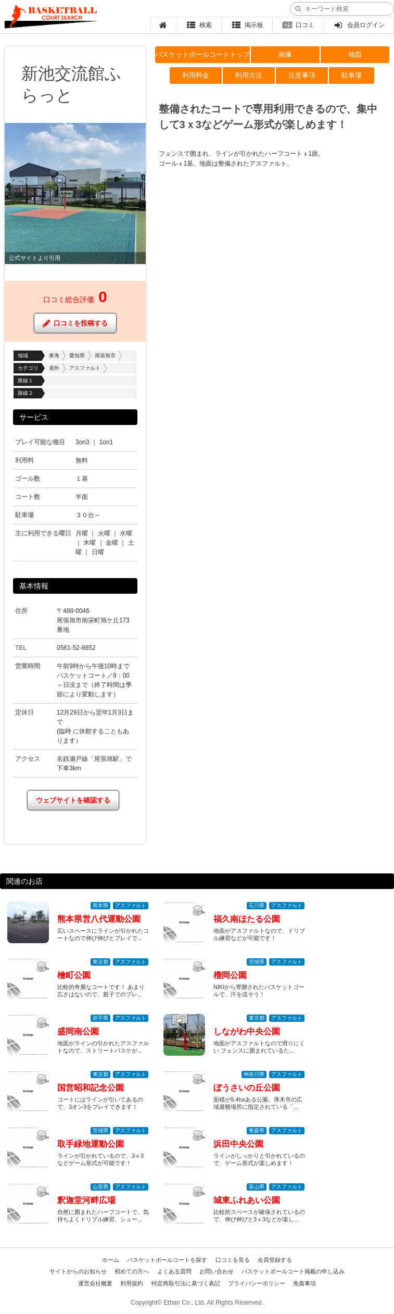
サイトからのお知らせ (78, 1271)
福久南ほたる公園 (246, 919)
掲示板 (247, 25)
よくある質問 (174, 1271)
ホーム (110, 1260)
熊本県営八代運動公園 (99, 919)
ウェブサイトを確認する (73, 800)
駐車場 (351, 75)
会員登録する (275, 1260)
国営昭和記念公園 (90, 1087)
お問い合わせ (216, 1271)
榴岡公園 (230, 975)
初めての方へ (132, 1271)
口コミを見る (232, 1260)
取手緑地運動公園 (90, 1144)
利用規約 (131, 1283)
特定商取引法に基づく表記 (185, 1283)
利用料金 (195, 75)
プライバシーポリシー (256, 1283)
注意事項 (301, 75)
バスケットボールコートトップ (202, 54)
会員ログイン (359, 25)
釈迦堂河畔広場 (86, 1200)
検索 (199, 25)
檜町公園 (74, 975)
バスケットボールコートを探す (167, 1260)
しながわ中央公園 (246, 1031)
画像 (285, 54)
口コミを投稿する (75, 323)
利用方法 (248, 75)
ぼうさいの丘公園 (246, 1087)
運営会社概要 (95, 1283)
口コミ (298, 25)
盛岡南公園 (78, 1031)
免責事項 (304, 1283)
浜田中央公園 (238, 1144)
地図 (355, 54)
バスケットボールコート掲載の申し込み (293, 1271)
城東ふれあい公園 (246, 1200)
